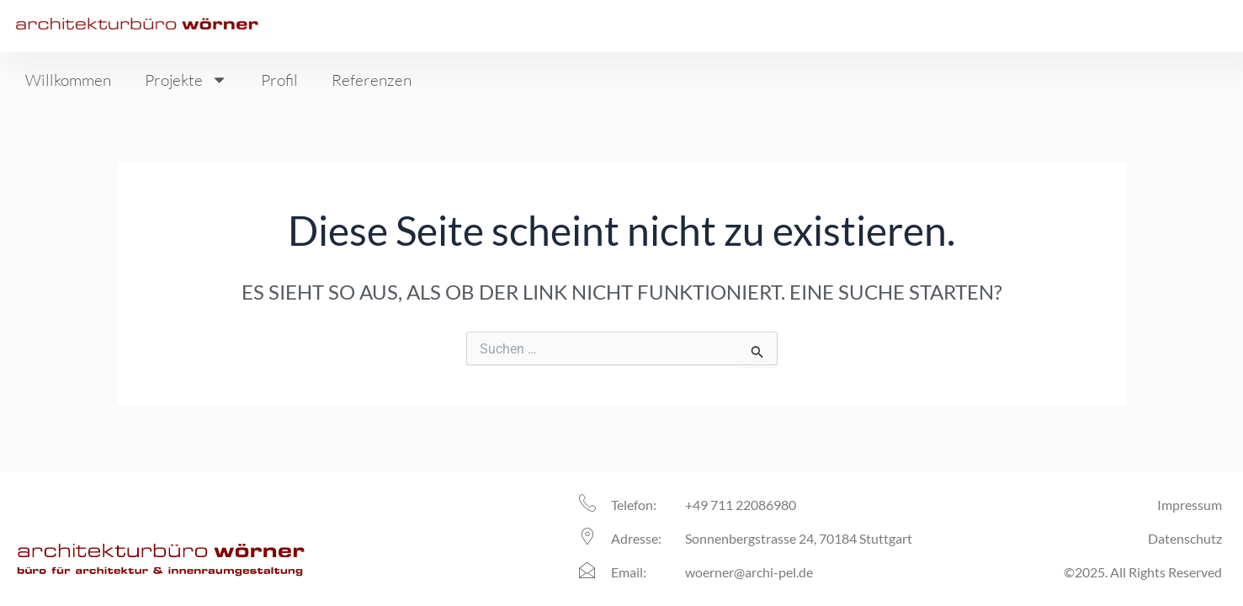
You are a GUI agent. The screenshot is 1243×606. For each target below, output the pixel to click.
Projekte (186, 79)
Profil (279, 80)
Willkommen (68, 80)
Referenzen (372, 80)
